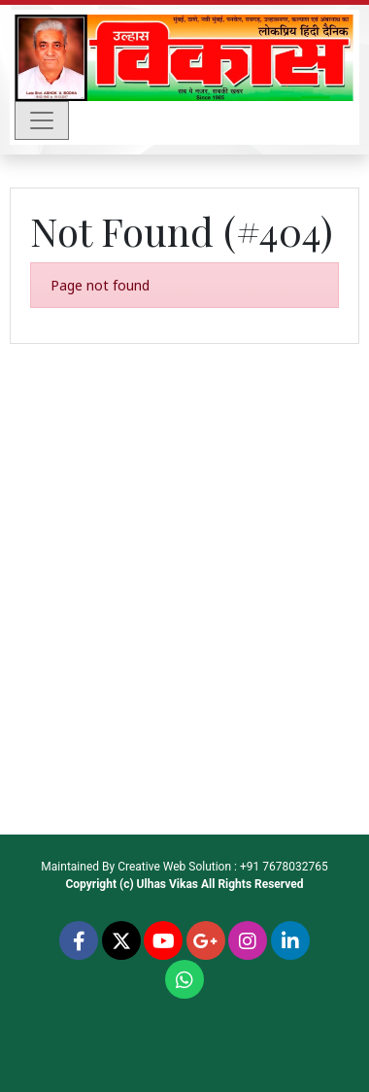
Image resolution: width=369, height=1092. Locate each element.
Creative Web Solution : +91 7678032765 (222, 866)
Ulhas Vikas (167, 884)
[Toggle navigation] (42, 120)
